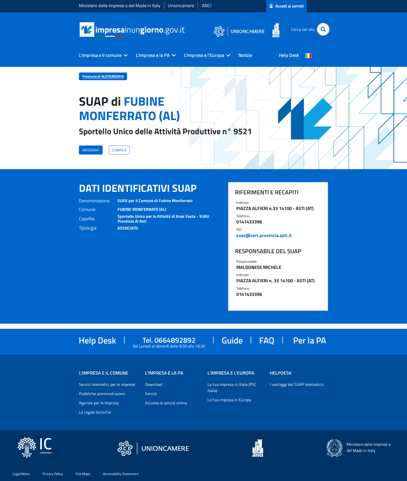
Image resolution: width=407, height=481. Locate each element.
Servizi (151, 394)
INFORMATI (90, 150)
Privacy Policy (52, 473)
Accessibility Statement (121, 473)
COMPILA (119, 150)
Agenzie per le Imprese (99, 403)
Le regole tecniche (95, 412)
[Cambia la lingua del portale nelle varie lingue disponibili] (308, 55)
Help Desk (289, 55)
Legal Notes (21, 473)
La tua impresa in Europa (229, 400)
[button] (101, 55)
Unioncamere (181, 5)
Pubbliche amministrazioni (102, 394)
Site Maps (83, 473)
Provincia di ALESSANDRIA (103, 76)
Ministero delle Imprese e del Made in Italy (119, 5)
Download (153, 384)
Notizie (245, 55)
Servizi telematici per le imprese (107, 384)
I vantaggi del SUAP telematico (296, 384)
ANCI (206, 5)
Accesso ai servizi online (166, 403)
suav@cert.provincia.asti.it (264, 235)
